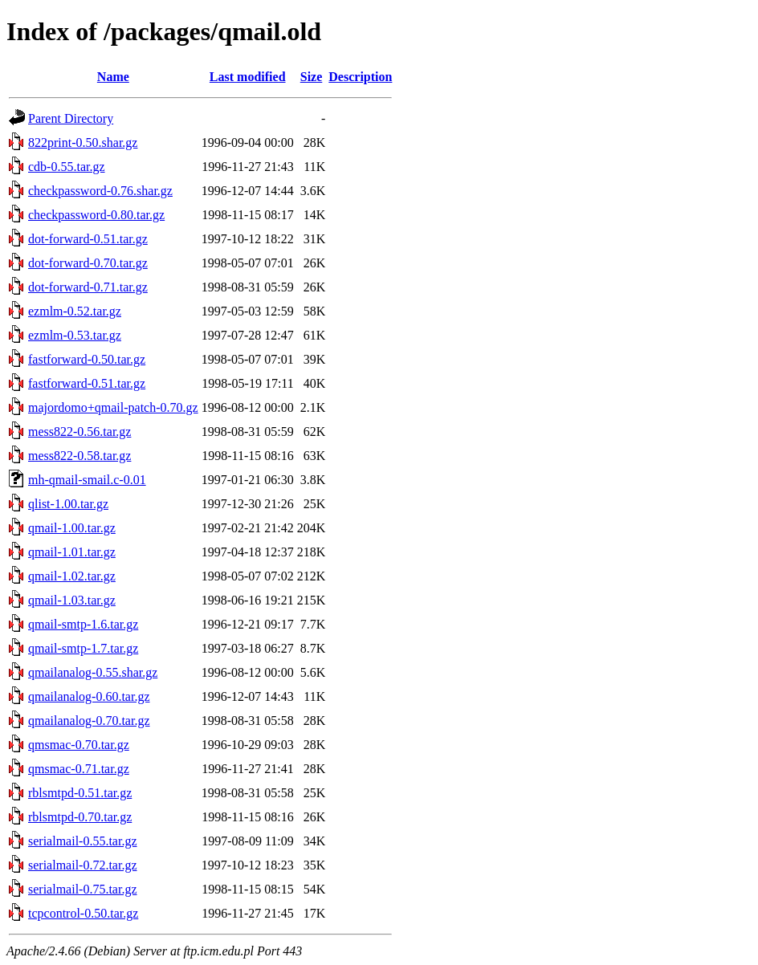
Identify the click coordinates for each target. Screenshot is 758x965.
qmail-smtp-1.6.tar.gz (83, 624)
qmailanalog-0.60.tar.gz (89, 696)
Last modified (248, 76)
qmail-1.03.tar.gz (72, 600)
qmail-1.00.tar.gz (72, 528)
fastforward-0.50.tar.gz (86, 359)
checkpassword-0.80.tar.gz (96, 215)
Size (311, 76)
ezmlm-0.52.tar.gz (74, 311)
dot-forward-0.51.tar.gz (88, 239)
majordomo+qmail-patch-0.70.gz (113, 407)
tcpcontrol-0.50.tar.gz (83, 913)
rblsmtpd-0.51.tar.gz (80, 793)
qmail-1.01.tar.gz (72, 552)
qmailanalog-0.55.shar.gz (92, 672)
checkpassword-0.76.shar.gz (100, 190)
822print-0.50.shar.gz (82, 142)
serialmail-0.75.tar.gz (82, 889)
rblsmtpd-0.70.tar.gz (80, 817)
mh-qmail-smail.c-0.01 (87, 480)
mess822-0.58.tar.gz (79, 455)
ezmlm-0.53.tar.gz (74, 335)
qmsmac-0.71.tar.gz (78, 769)
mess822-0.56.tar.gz (79, 431)
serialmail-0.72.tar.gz (82, 865)
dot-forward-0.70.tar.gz (88, 263)
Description (360, 76)
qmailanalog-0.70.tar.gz (89, 720)
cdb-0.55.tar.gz (66, 166)
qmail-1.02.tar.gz (72, 576)
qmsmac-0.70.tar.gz (78, 744)
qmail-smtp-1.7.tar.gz (83, 648)
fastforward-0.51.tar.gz (86, 383)
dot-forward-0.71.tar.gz (88, 287)
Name (113, 76)
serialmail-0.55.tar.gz (82, 841)
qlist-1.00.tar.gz (68, 504)
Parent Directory (70, 118)
